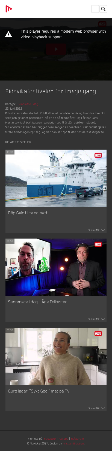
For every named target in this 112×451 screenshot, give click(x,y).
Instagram (77, 438)
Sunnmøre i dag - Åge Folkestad (38, 301)
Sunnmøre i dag (28, 104)
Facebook (50, 438)
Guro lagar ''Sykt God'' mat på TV (39, 391)
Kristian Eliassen (73, 443)
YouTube (63, 438)
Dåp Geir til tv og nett (28, 212)
